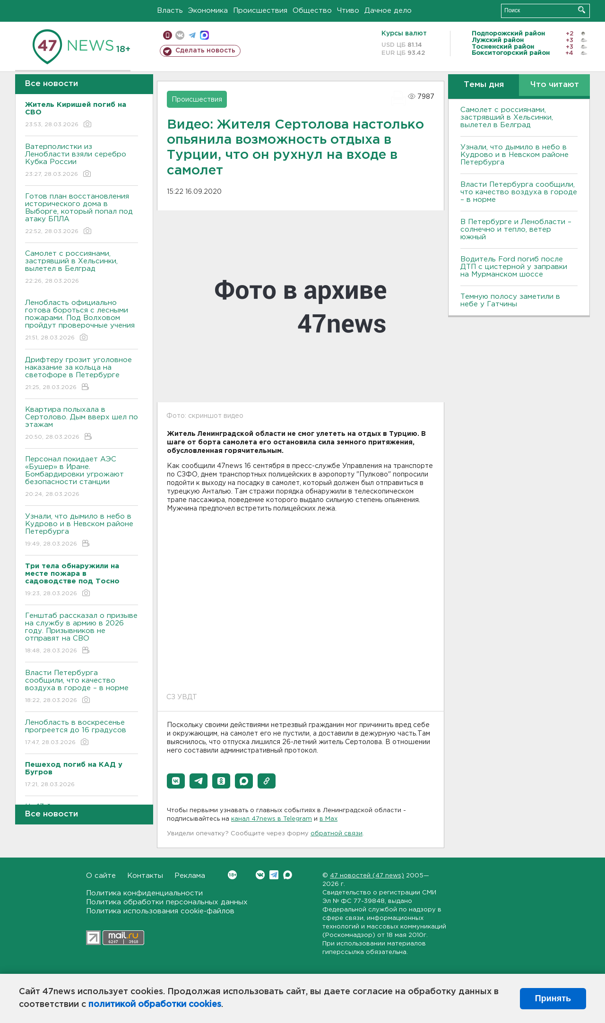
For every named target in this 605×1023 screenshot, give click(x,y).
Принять (553, 998)
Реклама (189, 876)
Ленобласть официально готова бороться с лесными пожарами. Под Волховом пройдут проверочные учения (81, 321)
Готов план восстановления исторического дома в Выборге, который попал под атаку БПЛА (81, 214)
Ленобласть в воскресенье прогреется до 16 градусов (81, 733)
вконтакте (179, 35)
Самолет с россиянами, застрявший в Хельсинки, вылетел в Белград (81, 268)
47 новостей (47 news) (367, 875)
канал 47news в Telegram (271, 819)
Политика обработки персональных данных (167, 902)
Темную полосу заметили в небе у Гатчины (510, 300)
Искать (581, 9)
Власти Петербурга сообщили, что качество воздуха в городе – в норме (81, 687)
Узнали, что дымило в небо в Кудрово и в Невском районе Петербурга (81, 530)
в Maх (328, 819)
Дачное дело (388, 11)
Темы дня (484, 84)
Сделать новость (205, 50)
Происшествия (260, 11)
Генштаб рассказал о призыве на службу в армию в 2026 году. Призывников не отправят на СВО (81, 634)
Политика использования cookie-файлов (160, 911)
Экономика (208, 11)
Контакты (145, 876)
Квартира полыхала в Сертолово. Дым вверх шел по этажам (81, 424)
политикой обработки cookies (154, 1004)
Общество (312, 11)
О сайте (101, 876)
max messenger (204, 35)
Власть (170, 11)
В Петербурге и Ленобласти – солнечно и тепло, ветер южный (515, 229)
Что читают (554, 84)
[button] (176, 781)
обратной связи (337, 833)
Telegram (273, 874)
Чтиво (348, 11)
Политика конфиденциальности (144, 893)
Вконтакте (232, 874)
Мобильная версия (167, 35)
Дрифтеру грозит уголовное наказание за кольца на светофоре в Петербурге (81, 374)
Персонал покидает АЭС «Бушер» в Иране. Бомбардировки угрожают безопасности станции (81, 477)
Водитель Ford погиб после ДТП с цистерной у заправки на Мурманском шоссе (513, 266)
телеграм (192, 35)
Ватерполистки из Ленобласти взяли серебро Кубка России (81, 161)
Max (287, 874)
